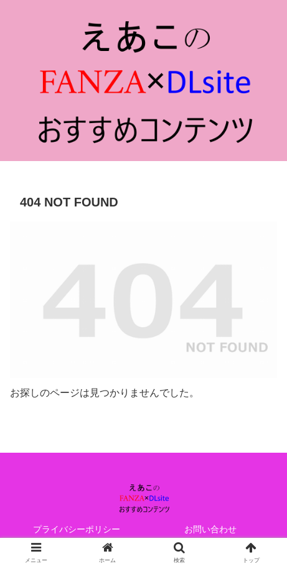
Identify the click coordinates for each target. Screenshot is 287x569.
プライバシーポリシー (76, 529)
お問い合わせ (210, 529)
